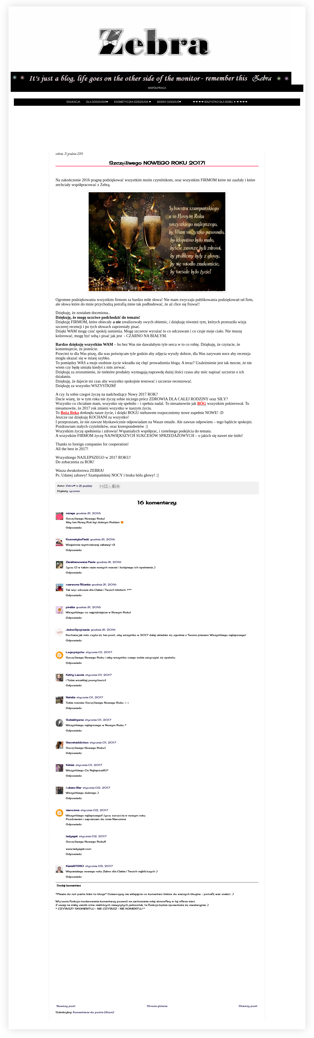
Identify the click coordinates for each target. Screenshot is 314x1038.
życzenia (74, 491)
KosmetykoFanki (77, 539)
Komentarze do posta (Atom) (93, 1012)
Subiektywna (75, 719)
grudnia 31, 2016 (88, 513)
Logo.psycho (75, 652)
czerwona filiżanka (78, 584)
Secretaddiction (77, 742)
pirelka (70, 607)
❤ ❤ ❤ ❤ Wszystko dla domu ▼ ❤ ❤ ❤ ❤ (220, 101)
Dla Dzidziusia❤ (97, 101)
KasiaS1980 (75, 866)
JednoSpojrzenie (78, 629)
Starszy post (248, 1006)
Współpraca (157, 87)
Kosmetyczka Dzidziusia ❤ (132, 101)
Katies (70, 765)
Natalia (70, 697)
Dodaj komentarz (69, 885)
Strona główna (157, 1006)
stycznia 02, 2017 (96, 787)
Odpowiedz (74, 527)
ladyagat (72, 836)
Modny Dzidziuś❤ (169, 101)
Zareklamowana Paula (80, 562)
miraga (70, 513)
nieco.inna (72, 810)
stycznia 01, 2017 (99, 652)
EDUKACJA (73, 101)
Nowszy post (66, 1006)
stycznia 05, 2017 (99, 866)
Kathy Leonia (75, 674)
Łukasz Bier (73, 787)
